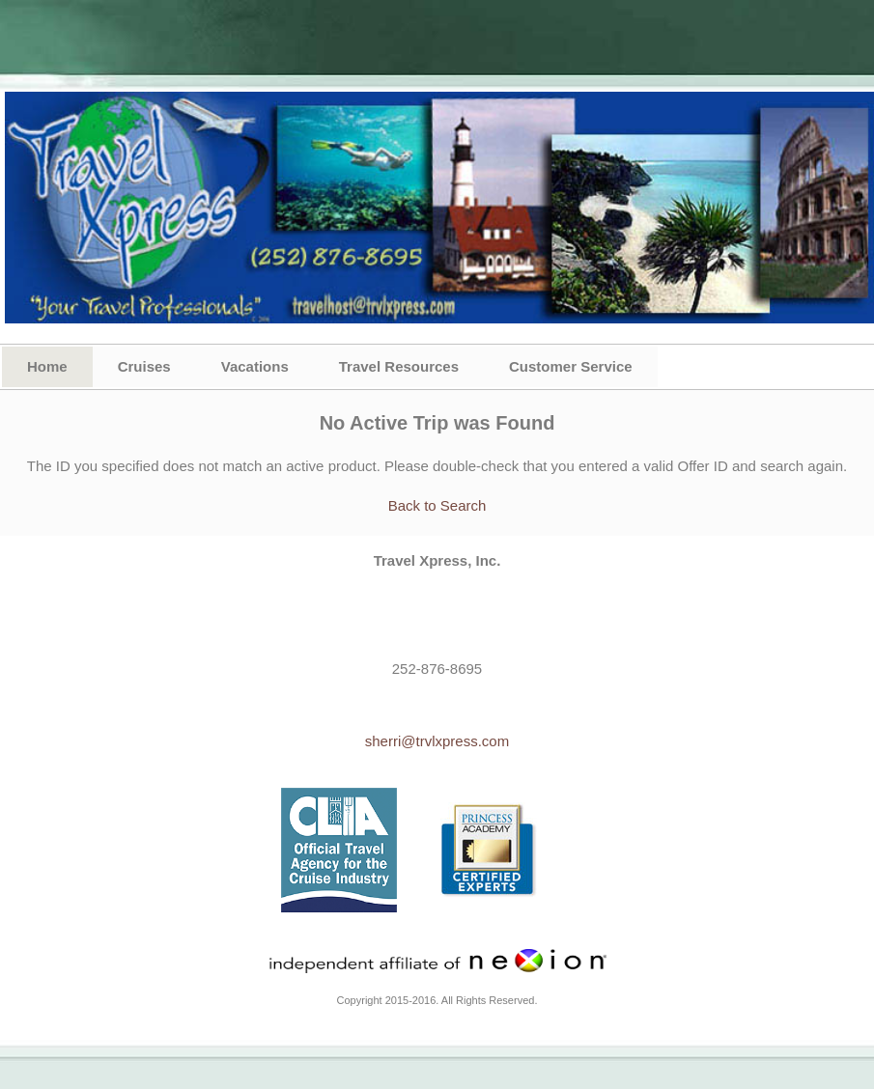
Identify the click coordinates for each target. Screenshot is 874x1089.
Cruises (144, 366)
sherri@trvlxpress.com (437, 741)
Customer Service (571, 366)
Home (47, 366)
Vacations (255, 366)
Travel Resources (399, 366)
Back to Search (437, 505)
